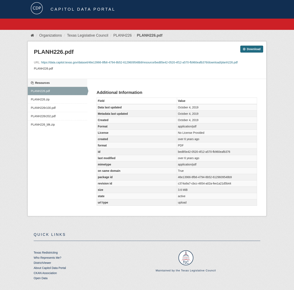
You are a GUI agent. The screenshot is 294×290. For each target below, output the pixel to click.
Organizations (50, 35)
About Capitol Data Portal (50, 268)
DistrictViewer (42, 262)
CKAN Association (45, 273)
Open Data (41, 278)
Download (252, 49)
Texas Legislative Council (87, 35)
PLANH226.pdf (149, 35)
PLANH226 (122, 35)
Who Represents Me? (47, 257)
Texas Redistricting (46, 252)
